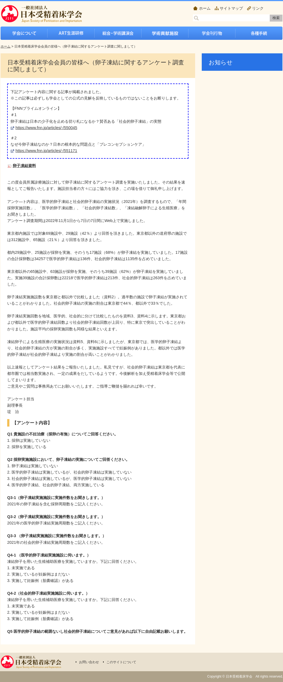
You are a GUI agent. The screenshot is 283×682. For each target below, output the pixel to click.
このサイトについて (121, 662)
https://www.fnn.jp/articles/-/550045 (46, 128)
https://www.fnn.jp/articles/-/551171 (46, 150)
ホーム (205, 8)
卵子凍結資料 (24, 165)
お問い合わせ (89, 662)
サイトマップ (231, 8)
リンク (258, 8)
